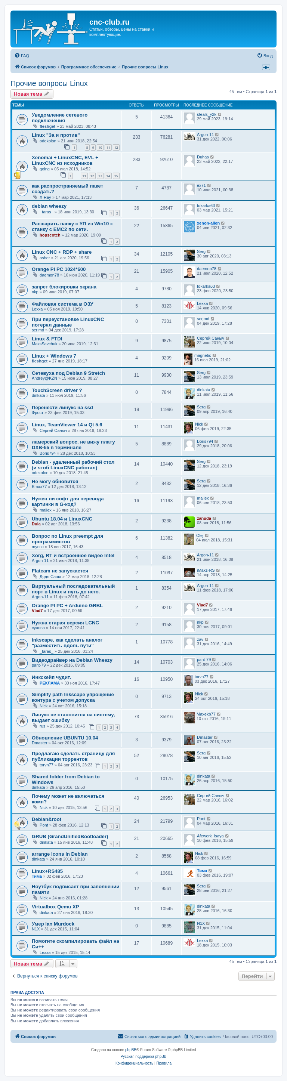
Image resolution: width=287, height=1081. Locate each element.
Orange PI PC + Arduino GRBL (67, 605)
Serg (201, 251)
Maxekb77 (206, 714)
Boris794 (48, 453)
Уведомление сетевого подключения (59, 117)
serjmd (38, 330)
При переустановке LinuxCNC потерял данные (68, 322)
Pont (44, 825)
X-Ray (45, 197)
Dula (36, 524)
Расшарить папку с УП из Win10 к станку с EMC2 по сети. (72, 226)
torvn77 (202, 676)
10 (100, 147)
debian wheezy (49, 206)
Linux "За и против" (56, 135)
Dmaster (39, 743)
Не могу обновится (55, 481)
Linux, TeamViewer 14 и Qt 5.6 (67, 424)
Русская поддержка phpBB (143, 1056)
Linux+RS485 (47, 871)
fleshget (47, 126)
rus (42, 726)
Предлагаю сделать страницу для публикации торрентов (73, 756)
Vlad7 (37, 610)
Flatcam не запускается (60, 571)
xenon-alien (208, 223)
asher (45, 258)
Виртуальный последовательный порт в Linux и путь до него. (73, 588)
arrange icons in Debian (60, 854)
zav (200, 639)
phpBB (130, 1050)
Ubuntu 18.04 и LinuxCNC (62, 519)
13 (100, 175)
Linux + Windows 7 (54, 356)
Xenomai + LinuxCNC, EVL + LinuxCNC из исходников (65, 160)
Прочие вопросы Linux (49, 83)
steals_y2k (206, 114)
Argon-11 (205, 134)
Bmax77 (39, 486)
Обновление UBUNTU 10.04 (65, 738)
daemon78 (49, 275)
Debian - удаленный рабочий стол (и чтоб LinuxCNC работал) (73, 464)
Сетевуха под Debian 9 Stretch (68, 373)
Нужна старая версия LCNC (65, 623)
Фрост (37, 412)
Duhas (203, 157)
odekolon (48, 141)
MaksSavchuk (44, 344)
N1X (36, 929)
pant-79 (39, 665)
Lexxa (37, 309)
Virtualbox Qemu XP (55, 906)
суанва (38, 628)
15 (116, 175)
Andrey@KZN (44, 378)
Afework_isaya (210, 836)
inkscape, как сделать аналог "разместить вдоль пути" (67, 642)
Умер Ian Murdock (53, 924)
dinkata (38, 395)
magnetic (202, 355)
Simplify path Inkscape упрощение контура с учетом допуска (73, 697)
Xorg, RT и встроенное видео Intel (73, 555)
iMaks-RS (206, 570)
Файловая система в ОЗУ (62, 304)
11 (108, 147)
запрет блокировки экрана (64, 287)
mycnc (38, 546)
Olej (200, 535)
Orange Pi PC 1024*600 (59, 269)
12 (116, 147)
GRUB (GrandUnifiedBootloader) (70, 836)
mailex (46, 510)
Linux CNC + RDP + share (62, 252)
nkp (35, 292)
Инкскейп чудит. (51, 677)
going (45, 169)
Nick (199, 424)
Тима (37, 876)
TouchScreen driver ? (57, 390)
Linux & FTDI (47, 339)
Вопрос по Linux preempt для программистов (67, 538)
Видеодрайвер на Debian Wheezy (72, 660)
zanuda (204, 518)
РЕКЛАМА (50, 683)
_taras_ (46, 212)
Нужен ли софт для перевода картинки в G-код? (68, 501)
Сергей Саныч (210, 338)
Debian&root (46, 819)
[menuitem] (21, 55)
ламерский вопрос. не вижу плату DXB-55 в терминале (73, 444)
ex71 (201, 185)
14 (108, 175)
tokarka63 (206, 205)
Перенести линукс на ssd (62, 407)
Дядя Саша (50, 576)
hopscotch (50, 235)
